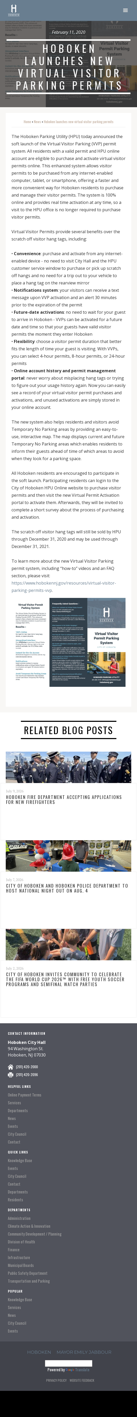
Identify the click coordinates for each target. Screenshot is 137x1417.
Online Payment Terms (24, 1095)
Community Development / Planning (35, 1234)
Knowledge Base (20, 1160)
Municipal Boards (21, 1265)
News (37, 121)
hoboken (39, 1352)
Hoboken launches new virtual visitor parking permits (79, 121)
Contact (14, 1142)
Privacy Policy (56, 1380)
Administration (19, 1218)
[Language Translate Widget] (68, 1363)
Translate (77, 1369)
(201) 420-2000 (27, 1066)
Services (14, 1102)
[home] (13, 10)
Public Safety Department (27, 1273)
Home (27, 121)
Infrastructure (19, 1257)
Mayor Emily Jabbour (84, 1352)
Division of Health (21, 1241)
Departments (18, 1110)
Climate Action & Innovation (29, 1226)
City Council (17, 1134)
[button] (125, 10)
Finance (14, 1249)
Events (13, 1126)
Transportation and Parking (29, 1281)
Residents (15, 1199)
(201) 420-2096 (27, 1074)
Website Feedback (82, 1380)
